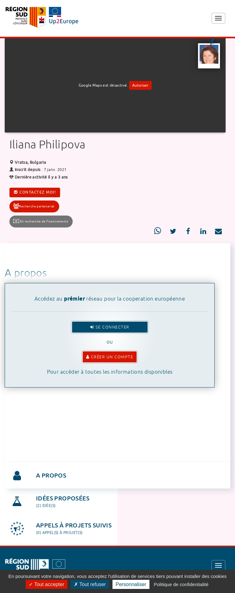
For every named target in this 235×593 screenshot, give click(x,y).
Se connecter (109, 327)
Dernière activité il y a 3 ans (38, 177)
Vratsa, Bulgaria (27, 162)
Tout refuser (90, 584)
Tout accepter (46, 584)
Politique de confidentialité (181, 584)
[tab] (117, 476)
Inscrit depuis (28, 169)
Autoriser (140, 85)
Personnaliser (131, 584)
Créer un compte (109, 357)
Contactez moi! (35, 192)
